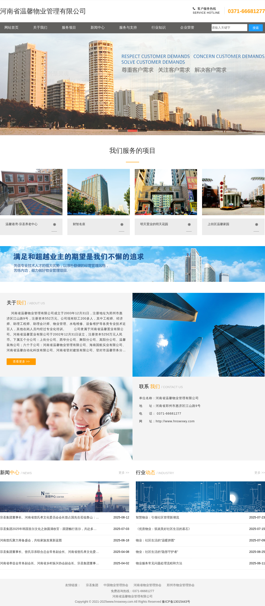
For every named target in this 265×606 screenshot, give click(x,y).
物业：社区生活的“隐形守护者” (157, 552)
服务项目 (69, 27)
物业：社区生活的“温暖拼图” (155, 540)
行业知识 (158, 27)
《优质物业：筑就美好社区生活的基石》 (163, 529)
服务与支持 (128, 27)
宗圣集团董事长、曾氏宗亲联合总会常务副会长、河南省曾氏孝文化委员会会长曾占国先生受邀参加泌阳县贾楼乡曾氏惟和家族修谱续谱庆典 (49, 552)
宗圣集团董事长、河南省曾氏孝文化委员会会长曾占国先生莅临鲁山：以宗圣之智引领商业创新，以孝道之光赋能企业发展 (49, 517)
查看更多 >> (21, 361)
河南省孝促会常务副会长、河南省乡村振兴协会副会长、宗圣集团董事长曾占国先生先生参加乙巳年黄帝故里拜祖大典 (49, 563)
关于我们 (40, 27)
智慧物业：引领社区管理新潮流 (157, 517)
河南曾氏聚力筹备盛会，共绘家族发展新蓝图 (31, 540)
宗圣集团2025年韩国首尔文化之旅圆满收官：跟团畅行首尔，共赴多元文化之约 (49, 529)
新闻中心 (98, 27)
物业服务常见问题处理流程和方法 (159, 563)
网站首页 (11, 27)
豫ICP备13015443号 (176, 601)
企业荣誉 (187, 27)
